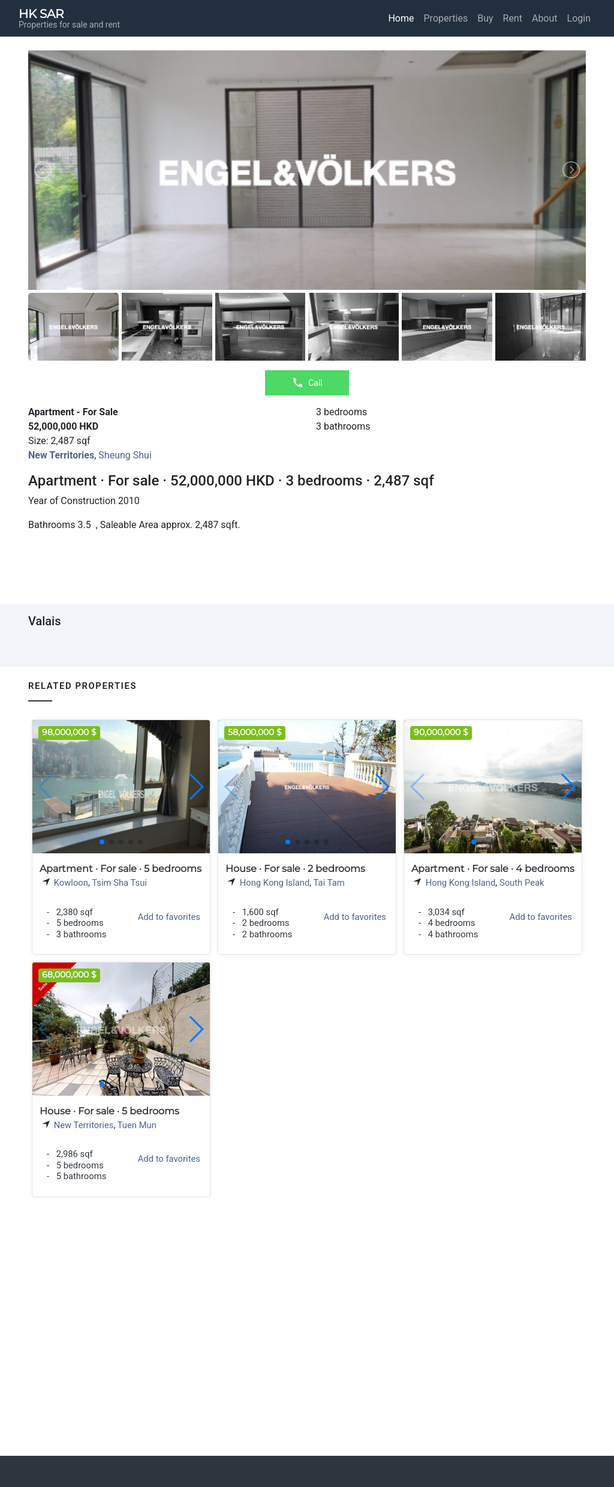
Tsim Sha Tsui (119, 882)
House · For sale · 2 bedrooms (295, 868)
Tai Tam (329, 882)
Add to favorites (169, 917)
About (545, 18)
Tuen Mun (137, 1125)
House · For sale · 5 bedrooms (109, 1111)
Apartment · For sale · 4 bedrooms (492, 868)
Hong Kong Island (275, 882)
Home (401, 18)
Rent (512, 18)
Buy (485, 18)
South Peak (521, 882)
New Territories (84, 1125)
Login (579, 18)
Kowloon (71, 882)
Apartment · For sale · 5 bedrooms (120, 868)
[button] (196, 787)
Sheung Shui (124, 455)
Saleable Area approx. (146, 524)
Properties (446, 18)
